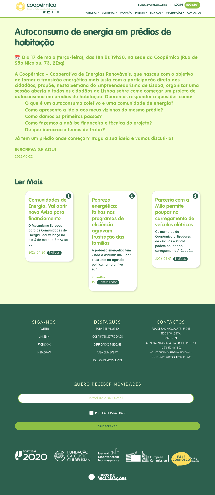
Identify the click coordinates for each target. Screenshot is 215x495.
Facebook (44, 344)
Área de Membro (107, 352)
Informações (174, 13)
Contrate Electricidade (107, 336)
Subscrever (107, 426)
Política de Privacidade (107, 360)
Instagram (44, 352)
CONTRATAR (108, 13)
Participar (91, 13)
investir (140, 13)
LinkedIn (44, 336)
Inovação (126, 13)
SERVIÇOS (155, 13)
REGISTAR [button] (192, 4)
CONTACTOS (194, 13)
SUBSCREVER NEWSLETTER (152, 5)
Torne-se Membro (107, 329)
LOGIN (178, 4)
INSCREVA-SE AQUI (35, 150)
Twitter (44, 329)
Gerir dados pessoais (107, 344)
